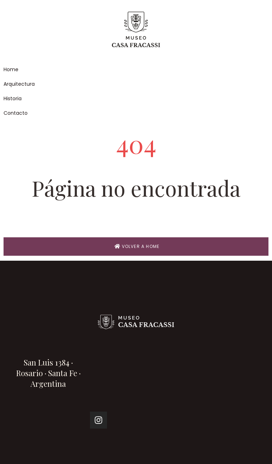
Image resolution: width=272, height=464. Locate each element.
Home (11, 69)
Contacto (16, 113)
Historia (13, 98)
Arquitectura (19, 83)
